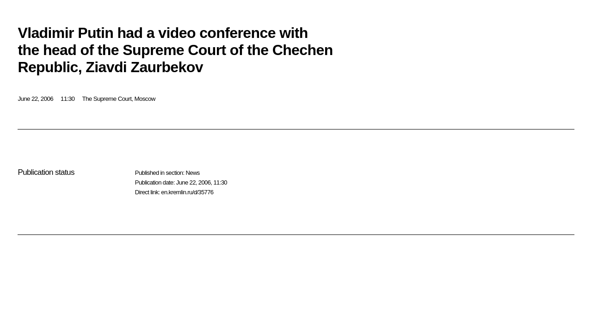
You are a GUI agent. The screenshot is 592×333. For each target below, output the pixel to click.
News (192, 172)
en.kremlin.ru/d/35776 (187, 192)
